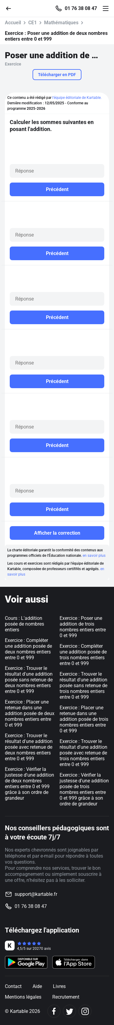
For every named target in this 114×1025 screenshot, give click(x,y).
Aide (37, 986)
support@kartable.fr (36, 894)
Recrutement (65, 997)
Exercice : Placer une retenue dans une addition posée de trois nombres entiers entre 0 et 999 (84, 719)
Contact (13, 986)
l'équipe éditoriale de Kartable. (77, 98)
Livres (59, 986)
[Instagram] (85, 1011)
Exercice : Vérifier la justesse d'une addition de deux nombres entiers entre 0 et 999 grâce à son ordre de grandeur (29, 783)
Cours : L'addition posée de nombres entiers (24, 624)
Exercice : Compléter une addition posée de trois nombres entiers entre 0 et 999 (83, 654)
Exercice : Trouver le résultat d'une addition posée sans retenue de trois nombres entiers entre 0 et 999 (83, 685)
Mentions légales (23, 997)
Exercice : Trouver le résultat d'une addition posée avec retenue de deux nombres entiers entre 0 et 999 (29, 747)
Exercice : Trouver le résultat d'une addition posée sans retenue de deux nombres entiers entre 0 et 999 (29, 679)
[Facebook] (53, 1011)
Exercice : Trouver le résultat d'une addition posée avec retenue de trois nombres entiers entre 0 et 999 (83, 752)
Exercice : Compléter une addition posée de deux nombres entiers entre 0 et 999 (28, 648)
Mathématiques (61, 22)
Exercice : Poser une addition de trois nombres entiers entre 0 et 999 (83, 626)
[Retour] (11, 8)
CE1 (32, 22)
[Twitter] (69, 1011)
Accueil (13, 22)
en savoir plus (94, 555)
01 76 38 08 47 (81, 8)
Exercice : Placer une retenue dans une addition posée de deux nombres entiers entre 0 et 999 (29, 713)
